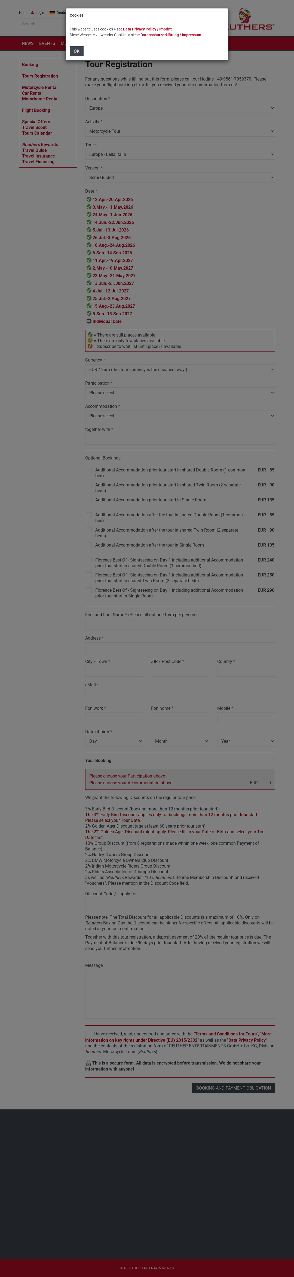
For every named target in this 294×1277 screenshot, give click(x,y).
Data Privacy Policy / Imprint (147, 29)
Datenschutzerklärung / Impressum (170, 35)
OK (76, 51)
